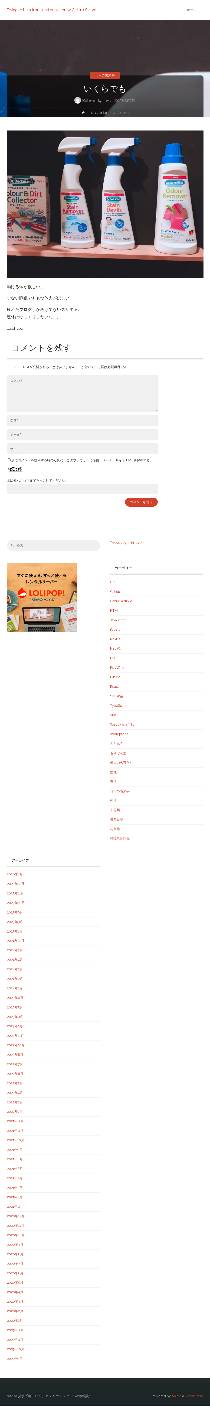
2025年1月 (15, 931)
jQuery (115, 630)
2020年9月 (15, 1245)
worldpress (119, 734)
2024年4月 (15, 960)
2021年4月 (15, 1178)
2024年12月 (15, 941)
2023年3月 (15, 1017)
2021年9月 (15, 1150)
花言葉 (115, 829)
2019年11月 (15, 1340)
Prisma (115, 677)
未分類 (115, 810)
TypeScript (118, 706)
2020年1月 (15, 1321)
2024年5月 (15, 950)
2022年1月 (15, 1112)
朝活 (113, 801)
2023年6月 (15, 998)
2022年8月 (15, 1055)
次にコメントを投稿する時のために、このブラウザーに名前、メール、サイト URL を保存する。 (80, 460)
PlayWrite (117, 668)
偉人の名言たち (121, 763)
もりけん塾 (118, 753)
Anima (176, 1396)
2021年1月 (14, 1207)
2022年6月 (15, 1074)
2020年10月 (16, 1235)
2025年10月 (16, 903)
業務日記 (116, 820)
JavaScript (117, 620)
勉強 (113, 772)
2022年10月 (16, 1045)
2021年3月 (15, 1188)
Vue (113, 715)
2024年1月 (15, 988)
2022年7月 (15, 1064)
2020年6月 (15, 1273)
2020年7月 (15, 1264)
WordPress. (194, 1396)
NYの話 (115, 649)
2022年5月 (15, 1083)
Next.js (115, 639)
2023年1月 (15, 1026)
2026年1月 (15, 874)
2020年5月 (15, 1283)
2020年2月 (15, 1311)
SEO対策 (116, 696)
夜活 (113, 782)
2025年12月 (15, 884)
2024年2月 (15, 979)
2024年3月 (15, 969)
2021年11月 (15, 1131)
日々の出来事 (105, 75)
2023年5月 (15, 1007)
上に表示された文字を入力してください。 (38, 480)
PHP (113, 658)
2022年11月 (15, 1036)
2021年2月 (15, 1197)
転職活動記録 (120, 839)
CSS (113, 582)
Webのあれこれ (122, 725)
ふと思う (116, 744)
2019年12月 (15, 1330)
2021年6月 (15, 1169)
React (114, 687)
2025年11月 (15, 893)
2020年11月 (15, 1226)
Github (115, 592)
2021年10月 (15, 1140)
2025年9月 (15, 912)
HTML (114, 611)
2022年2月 (15, 1102)
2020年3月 (15, 1302)
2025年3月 (15, 922)
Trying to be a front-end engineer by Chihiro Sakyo (52, 9)
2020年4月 (15, 1292)
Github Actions (121, 601)
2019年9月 (15, 1359)
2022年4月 (15, 1093)
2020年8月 (15, 1254)
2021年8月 (15, 1159)
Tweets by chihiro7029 (127, 543)
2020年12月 (16, 1216)
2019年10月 (15, 1349)
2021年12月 (15, 1121)
